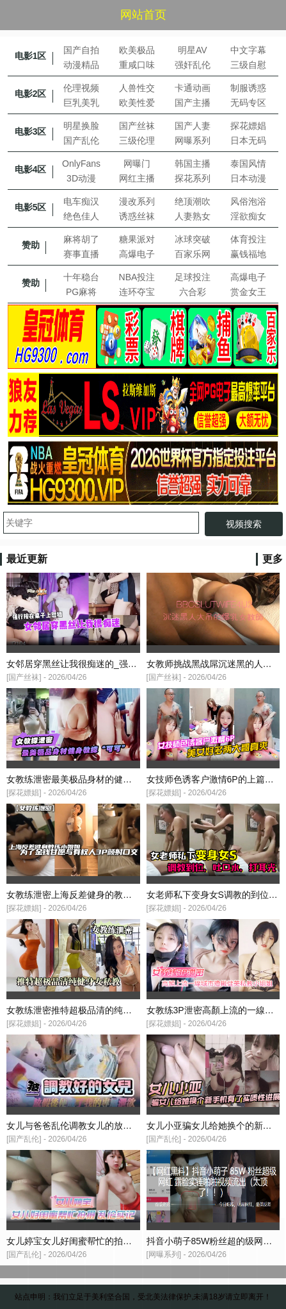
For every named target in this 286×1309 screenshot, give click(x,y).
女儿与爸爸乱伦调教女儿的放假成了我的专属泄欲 (104, 1125)
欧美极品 (137, 50)
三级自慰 (248, 65)
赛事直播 (81, 254)
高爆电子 (137, 254)
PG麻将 (81, 292)
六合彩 (192, 292)
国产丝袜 (137, 126)
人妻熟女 (193, 216)
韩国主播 (193, 163)
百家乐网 (193, 254)
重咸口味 (137, 65)
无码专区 (248, 102)
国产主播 (193, 102)
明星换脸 (81, 126)
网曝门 (136, 163)
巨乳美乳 (81, 102)
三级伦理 (137, 140)
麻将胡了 (81, 239)
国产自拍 (81, 50)
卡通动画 (193, 88)
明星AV (192, 50)
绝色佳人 (81, 216)
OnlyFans (81, 163)
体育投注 (248, 239)
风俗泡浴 (248, 201)
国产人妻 (193, 126)
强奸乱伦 (193, 65)
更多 (272, 558)
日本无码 (248, 140)
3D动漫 (81, 178)
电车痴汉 (81, 201)
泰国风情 (248, 163)
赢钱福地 (248, 254)
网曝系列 (193, 140)
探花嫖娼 (248, 126)
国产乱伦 (81, 140)
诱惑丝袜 (137, 216)
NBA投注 (137, 277)
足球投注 (193, 277)
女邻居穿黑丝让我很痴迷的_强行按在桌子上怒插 (103, 664)
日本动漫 (248, 178)
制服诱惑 (248, 88)
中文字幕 (248, 50)
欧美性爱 (137, 102)
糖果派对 (137, 239)
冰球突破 (193, 239)
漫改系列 (137, 201)
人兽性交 (137, 88)
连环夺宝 (137, 292)
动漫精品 (81, 65)
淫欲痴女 (248, 216)
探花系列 (193, 178)
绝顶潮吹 (193, 201)
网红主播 (137, 178)
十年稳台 (81, 277)
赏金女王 (248, 292)
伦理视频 (81, 88)
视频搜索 (244, 524)
